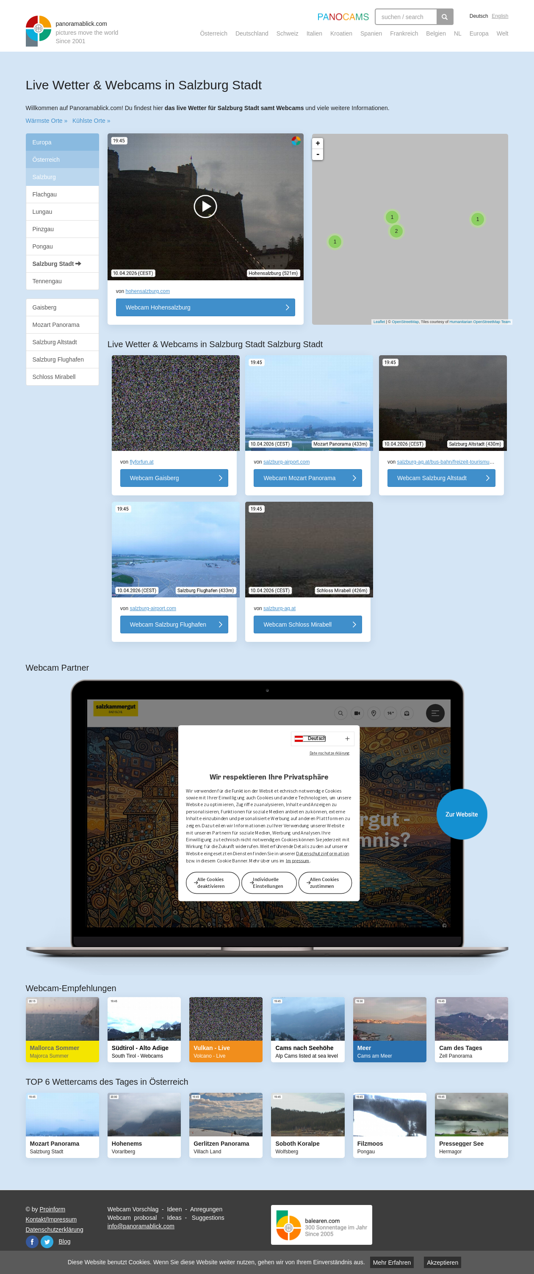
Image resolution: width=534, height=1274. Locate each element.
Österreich (213, 33)
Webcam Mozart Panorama (299, 478)
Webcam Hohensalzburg (158, 307)
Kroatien (341, 33)
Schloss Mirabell (54, 376)
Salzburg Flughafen (58, 359)
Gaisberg (45, 307)
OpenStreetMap (401, 322)
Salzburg (44, 177)
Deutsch (479, 16)
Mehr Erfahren (392, 1262)
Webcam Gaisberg (154, 478)
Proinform (52, 1209)
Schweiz (288, 33)
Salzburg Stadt (57, 263)
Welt (503, 33)
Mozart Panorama (56, 324)
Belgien (436, 33)
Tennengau (47, 281)
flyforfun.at (142, 462)
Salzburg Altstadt (55, 342)
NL (458, 33)
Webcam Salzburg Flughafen (168, 624)
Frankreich (404, 33)
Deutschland (251, 33)
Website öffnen (275, 814)
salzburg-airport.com (286, 462)
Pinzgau (43, 229)
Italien (314, 33)
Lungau (43, 211)
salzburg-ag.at (279, 608)
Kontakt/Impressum (51, 1219)
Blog (65, 1241)
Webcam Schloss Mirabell (297, 624)
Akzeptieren (442, 1262)
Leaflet (375, 322)
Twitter (47, 1241)
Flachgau (45, 194)
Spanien (371, 33)
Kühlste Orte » (91, 120)
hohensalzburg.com (148, 291)
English (500, 16)
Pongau (43, 246)
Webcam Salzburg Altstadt (432, 478)
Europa (479, 33)
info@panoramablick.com (141, 1226)
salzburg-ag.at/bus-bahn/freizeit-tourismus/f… (448, 462)
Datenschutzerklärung (54, 1229)
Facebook (32, 1241)
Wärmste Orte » (47, 120)
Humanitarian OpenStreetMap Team (475, 322)
